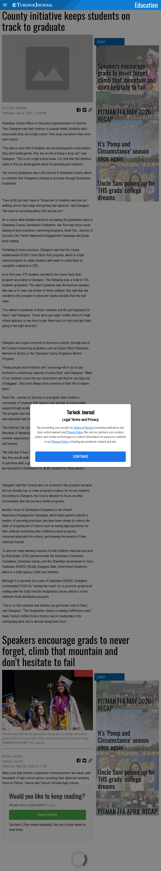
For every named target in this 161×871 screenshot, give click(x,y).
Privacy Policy (75, 432)
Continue (80, 457)
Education (146, 5)
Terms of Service (84, 427)
